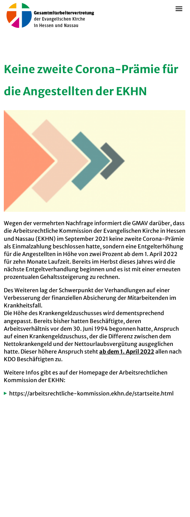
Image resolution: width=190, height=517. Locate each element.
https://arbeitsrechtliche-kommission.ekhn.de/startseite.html (91, 393)
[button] (179, 21)
